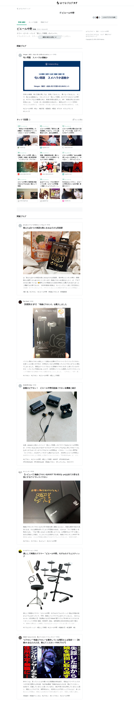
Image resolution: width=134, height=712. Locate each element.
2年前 (54, 54)
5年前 (32, 471)
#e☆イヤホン (54, 696)
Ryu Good (26, 301)
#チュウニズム (61, 462)
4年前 (31, 301)
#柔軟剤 (48, 108)
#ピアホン (26, 459)
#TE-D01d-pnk (28, 462)
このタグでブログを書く (109, 17)
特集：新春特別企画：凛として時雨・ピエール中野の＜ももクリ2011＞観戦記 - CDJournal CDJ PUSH (49, 157)
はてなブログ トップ (23, 8)
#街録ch (25, 696)
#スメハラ (26, 111)
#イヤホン (26, 375)
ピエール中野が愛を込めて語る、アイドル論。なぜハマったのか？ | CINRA (71, 131)
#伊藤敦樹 (63, 292)
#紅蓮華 (69, 627)
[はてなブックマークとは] (29, 120)
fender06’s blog (27, 385)
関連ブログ (44, 22)
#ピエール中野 (28, 108)
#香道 (54, 108)
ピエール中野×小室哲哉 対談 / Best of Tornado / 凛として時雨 (27, 184)
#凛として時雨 (54, 375)
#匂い (36, 108)
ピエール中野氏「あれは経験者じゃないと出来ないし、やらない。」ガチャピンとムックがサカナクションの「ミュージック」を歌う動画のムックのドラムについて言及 (71, 157)
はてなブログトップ (91, 36)
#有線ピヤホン (50, 462)
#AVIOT (55, 459)
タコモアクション (28, 550)
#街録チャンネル (35, 696)
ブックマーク (22, 126)
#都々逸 (25, 292)
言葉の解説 (21, 22)
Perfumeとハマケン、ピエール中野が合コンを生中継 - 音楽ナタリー (71, 184)
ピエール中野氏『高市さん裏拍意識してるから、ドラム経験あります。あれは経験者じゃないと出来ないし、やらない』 (49, 131)
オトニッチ (26, 471)
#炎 (74, 627)
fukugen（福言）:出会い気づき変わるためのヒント (37, 54)
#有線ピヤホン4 (53, 292)
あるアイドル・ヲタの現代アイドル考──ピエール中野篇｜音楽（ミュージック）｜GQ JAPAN (49, 184)
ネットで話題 (33, 22)
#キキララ (70, 462)
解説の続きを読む (50, 37)
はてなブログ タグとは (92, 34)
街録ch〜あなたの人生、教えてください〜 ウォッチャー (39, 637)
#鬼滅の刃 (62, 627)
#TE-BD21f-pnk (64, 459)
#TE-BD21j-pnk (39, 462)
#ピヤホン (33, 292)
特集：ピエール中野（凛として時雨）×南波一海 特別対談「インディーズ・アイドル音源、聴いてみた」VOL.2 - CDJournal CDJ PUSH (27, 157)
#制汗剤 (41, 108)
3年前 (48, 225)
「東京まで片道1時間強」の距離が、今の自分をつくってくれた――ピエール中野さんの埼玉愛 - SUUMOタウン (27, 131)
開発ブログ (108, 34)
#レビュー (42, 541)
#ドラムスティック (29, 627)
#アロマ (59, 108)
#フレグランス (68, 108)
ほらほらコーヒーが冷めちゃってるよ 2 (34, 225)
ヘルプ (102, 34)
